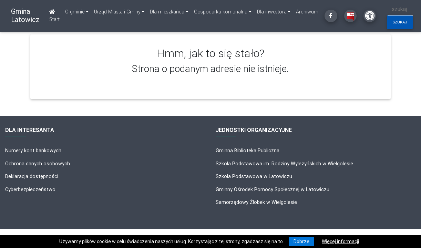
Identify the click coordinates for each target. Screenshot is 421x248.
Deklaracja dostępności (31, 176)
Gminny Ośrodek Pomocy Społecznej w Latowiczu (272, 189)
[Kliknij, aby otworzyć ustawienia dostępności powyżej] (369, 16)
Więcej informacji (340, 241)
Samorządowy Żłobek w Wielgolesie (256, 202)
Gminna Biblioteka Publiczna (247, 150)
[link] (76, 12)
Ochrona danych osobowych (37, 164)
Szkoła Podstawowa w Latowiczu (254, 176)
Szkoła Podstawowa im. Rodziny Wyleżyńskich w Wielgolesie (284, 164)
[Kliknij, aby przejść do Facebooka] (331, 16)
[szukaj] (400, 9)
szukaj (400, 22)
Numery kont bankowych (33, 150)
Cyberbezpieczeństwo (30, 189)
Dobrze (301, 241)
